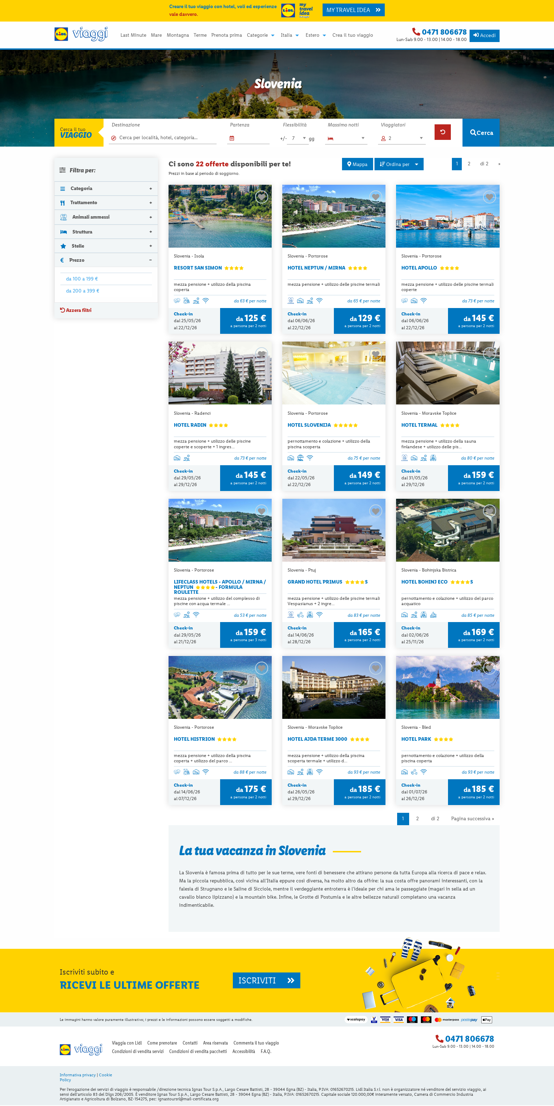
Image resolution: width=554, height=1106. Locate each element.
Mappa (357, 164)
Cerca (481, 132)
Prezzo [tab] (72, 260)
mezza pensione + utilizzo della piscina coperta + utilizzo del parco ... (212, 758)
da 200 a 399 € (82, 291)
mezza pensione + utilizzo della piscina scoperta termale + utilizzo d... (326, 758)
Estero (312, 35)
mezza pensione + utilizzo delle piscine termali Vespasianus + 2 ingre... (334, 601)
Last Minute (133, 35)
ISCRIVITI (266, 981)
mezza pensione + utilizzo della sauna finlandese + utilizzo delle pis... (438, 444)
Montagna (178, 35)
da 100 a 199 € (82, 279)
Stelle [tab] (72, 246)
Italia (286, 35)
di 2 (484, 164)
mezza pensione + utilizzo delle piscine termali (334, 284)
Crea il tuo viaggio (352, 35)
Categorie (257, 35)
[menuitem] (133, 35)
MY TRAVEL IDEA (353, 9)
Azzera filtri (76, 310)
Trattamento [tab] (78, 202)
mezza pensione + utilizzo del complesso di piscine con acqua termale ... (217, 601)
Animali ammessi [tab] (85, 217)
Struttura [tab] (76, 232)
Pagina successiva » (472, 819)
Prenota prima (226, 35)
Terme (200, 35)
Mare (156, 35)
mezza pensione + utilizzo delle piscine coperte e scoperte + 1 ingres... (212, 444)
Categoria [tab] (76, 188)
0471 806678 (444, 32)
